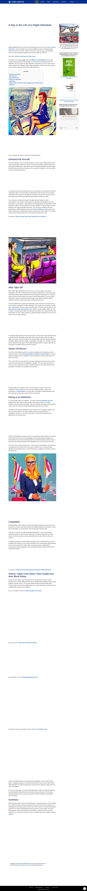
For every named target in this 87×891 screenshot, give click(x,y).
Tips (37, 1)
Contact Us (47, 887)
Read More (74, 48)
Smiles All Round (14, 77)
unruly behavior (20, 391)
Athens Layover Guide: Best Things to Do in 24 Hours (30, 216)
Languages (12, 81)
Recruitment (56, 1)
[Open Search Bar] (77, 2)
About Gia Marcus (39, 887)
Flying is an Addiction (15, 79)
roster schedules (38, 209)
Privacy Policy (55, 887)
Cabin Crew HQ (17, 2)
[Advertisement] (43, 12)
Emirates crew (43, 729)
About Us (31, 887)
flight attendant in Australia (34, 590)
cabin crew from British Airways (27, 642)
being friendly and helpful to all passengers (37, 354)
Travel (48, 1)
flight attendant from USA (30, 677)
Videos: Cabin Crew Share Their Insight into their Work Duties (26, 83)
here (75, 55)
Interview (65, 2)
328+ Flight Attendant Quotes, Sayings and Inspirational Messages (26, 865)
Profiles (72, 1)
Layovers (42, 1)
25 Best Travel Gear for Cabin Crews (25, 56)
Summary (11, 84)
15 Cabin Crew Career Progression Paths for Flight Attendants (33, 569)
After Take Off (13, 76)
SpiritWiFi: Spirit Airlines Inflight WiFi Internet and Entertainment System (28, 863)
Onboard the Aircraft (14, 74)
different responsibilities (39, 60)
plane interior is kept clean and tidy (18, 309)
